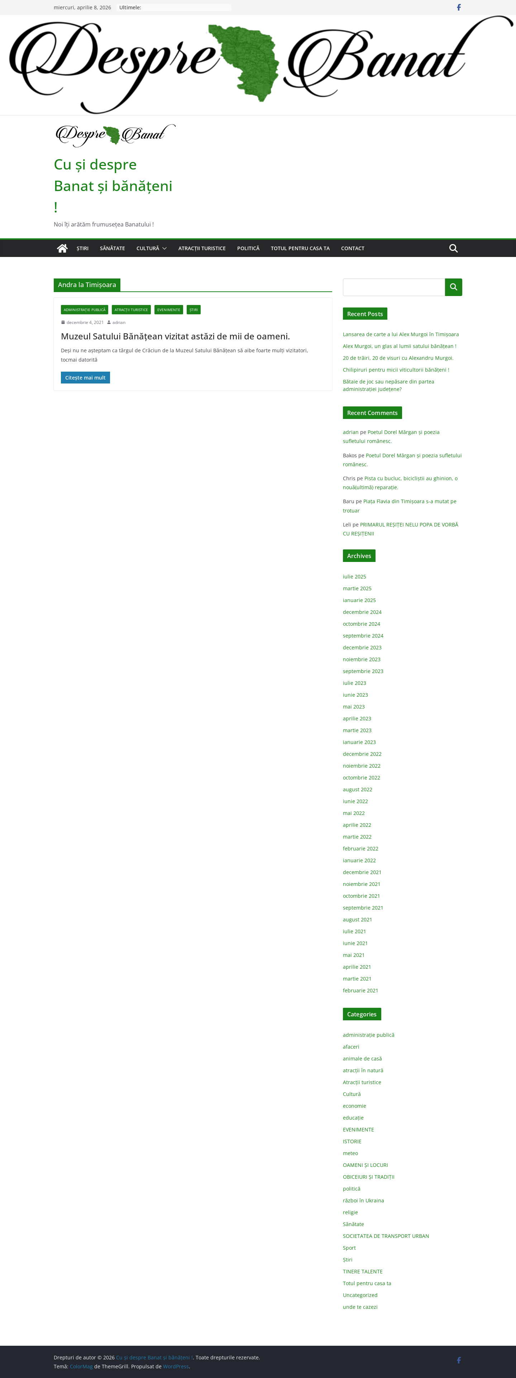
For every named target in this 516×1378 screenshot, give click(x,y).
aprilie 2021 (357, 966)
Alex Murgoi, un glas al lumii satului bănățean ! (400, 346)
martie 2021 (357, 978)
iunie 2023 (355, 694)
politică (248, 248)
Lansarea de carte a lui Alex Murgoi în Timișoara (401, 334)
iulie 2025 (354, 576)
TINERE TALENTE (363, 1271)
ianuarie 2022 (359, 860)
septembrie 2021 (363, 907)
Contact (352, 248)
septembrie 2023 (363, 671)
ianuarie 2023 (359, 742)
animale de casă (362, 1058)
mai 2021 (354, 955)
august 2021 (357, 919)
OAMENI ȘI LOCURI (365, 1165)
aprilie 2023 (357, 718)
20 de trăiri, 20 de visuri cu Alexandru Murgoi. (398, 357)
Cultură (148, 248)
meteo (350, 1153)
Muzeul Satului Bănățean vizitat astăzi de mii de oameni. (175, 336)
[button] (163, 248)
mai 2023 (354, 706)
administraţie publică (84, 309)
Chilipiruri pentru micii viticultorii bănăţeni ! (396, 369)
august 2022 (357, 789)
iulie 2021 (354, 931)
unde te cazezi (360, 1306)
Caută (454, 287)
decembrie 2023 (362, 647)
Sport (349, 1247)
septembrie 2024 (363, 635)
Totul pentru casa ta (300, 248)
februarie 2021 (360, 990)
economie (354, 1105)
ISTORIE (352, 1141)
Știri (83, 248)
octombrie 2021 (361, 895)
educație (353, 1117)
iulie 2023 (354, 683)
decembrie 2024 (362, 612)
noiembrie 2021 (362, 884)
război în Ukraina (363, 1200)
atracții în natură (363, 1070)
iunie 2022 (355, 801)
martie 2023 (357, 730)
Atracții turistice (202, 248)
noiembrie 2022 (362, 765)
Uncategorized (360, 1295)
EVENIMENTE (168, 309)
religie (350, 1212)
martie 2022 (357, 836)
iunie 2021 (355, 943)
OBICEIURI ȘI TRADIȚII (369, 1176)
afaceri (351, 1046)
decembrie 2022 (362, 753)
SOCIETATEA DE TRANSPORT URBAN (386, 1235)
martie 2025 (357, 588)
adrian (119, 322)
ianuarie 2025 (359, 600)
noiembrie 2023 (362, 659)
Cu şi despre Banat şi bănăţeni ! (113, 185)
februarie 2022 (360, 848)
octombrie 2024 (361, 623)
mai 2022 (354, 813)
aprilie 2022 (357, 824)
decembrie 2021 (362, 872)
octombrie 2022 (361, 777)
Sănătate (112, 248)
